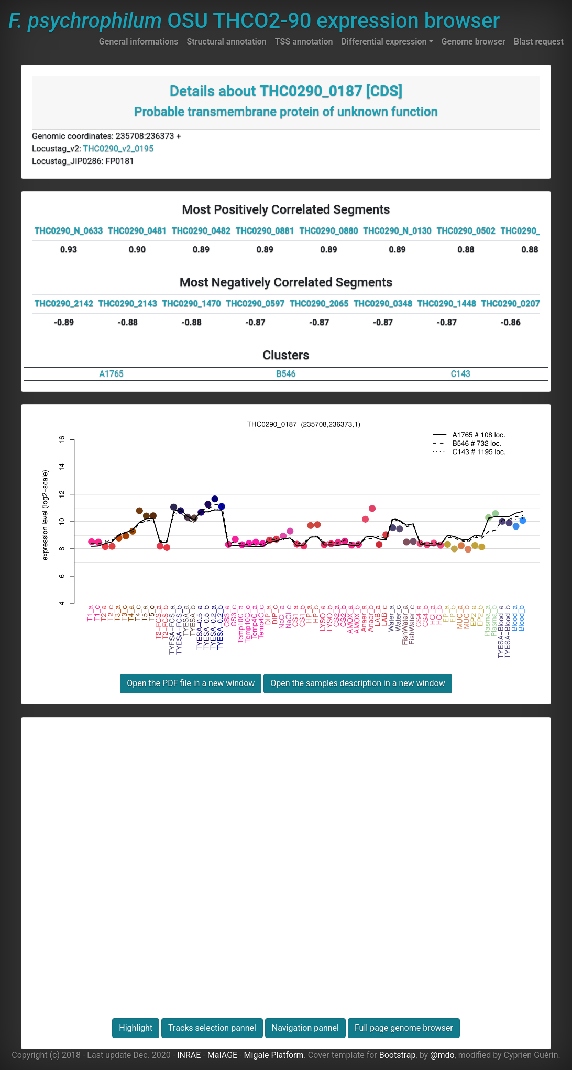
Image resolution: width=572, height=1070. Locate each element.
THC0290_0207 (510, 303)
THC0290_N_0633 (69, 231)
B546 (286, 374)
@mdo (442, 1055)
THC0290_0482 (201, 231)
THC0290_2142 (64, 303)
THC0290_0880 (329, 231)
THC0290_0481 (137, 231)
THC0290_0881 (265, 231)
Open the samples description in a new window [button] (357, 683)
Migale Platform (274, 1055)
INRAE (189, 1055)
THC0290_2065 (319, 303)
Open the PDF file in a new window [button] (191, 683)
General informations (139, 42)
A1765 (111, 374)
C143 (460, 374)
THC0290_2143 (127, 303)
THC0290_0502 (466, 231)
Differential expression (383, 42)
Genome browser (473, 42)
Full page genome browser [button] (404, 1028)
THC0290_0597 (255, 303)
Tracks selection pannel (212, 1028)
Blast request (539, 42)
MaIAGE (222, 1055)
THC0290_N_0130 (397, 231)
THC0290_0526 (529, 231)
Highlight (135, 1028)
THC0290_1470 (191, 303)
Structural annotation (226, 42)
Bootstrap (397, 1055)
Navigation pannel (305, 1028)
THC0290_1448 (446, 303)
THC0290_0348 (383, 303)
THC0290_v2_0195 (118, 148)
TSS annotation (304, 42)
